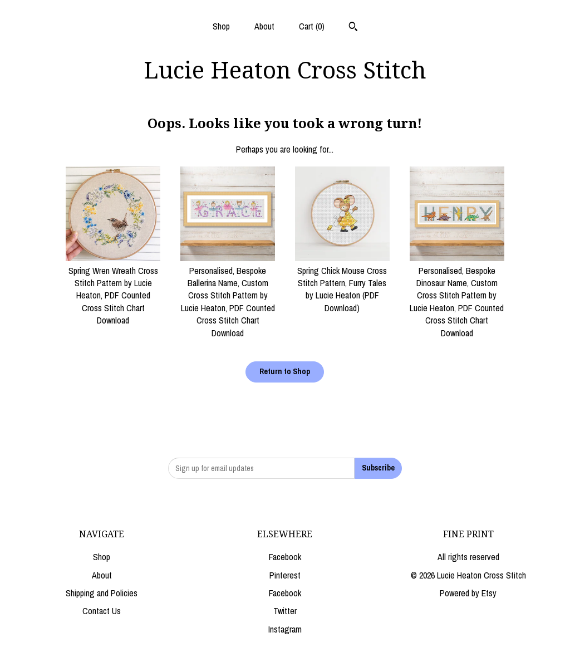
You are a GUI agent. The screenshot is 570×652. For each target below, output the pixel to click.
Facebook (285, 557)
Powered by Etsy (468, 593)
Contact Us (101, 611)
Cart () (312, 26)
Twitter (285, 611)
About (264, 26)
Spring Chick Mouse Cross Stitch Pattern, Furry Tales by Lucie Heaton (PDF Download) (342, 283)
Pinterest (285, 575)
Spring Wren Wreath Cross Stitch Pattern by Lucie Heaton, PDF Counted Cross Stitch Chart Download (113, 289)
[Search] (353, 28)
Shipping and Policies (101, 593)
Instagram (285, 629)
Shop (221, 26)
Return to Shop (284, 371)
